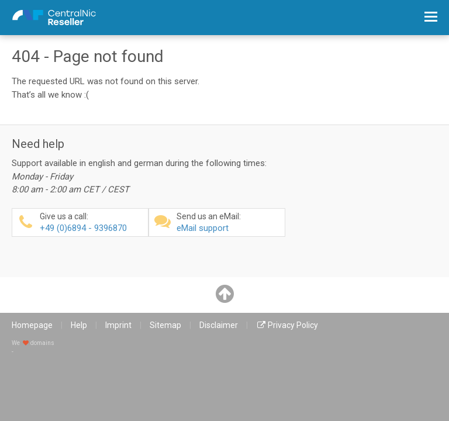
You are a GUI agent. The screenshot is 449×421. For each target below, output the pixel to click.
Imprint (118, 325)
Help (79, 325)
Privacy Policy (293, 325)
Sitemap (165, 325)
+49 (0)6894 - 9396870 (92, 222)
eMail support (229, 222)
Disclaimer (218, 325)
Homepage (32, 325)
